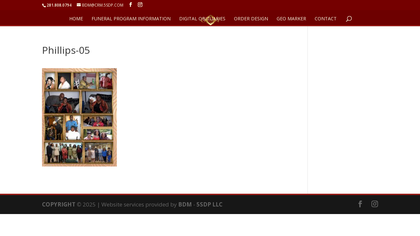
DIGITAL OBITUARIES (202, 19)
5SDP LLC (209, 204)
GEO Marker (291, 19)
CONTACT (326, 19)
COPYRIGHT (58, 204)
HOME (76, 19)
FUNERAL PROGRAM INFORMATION (131, 19)
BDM (185, 204)
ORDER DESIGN (251, 19)
